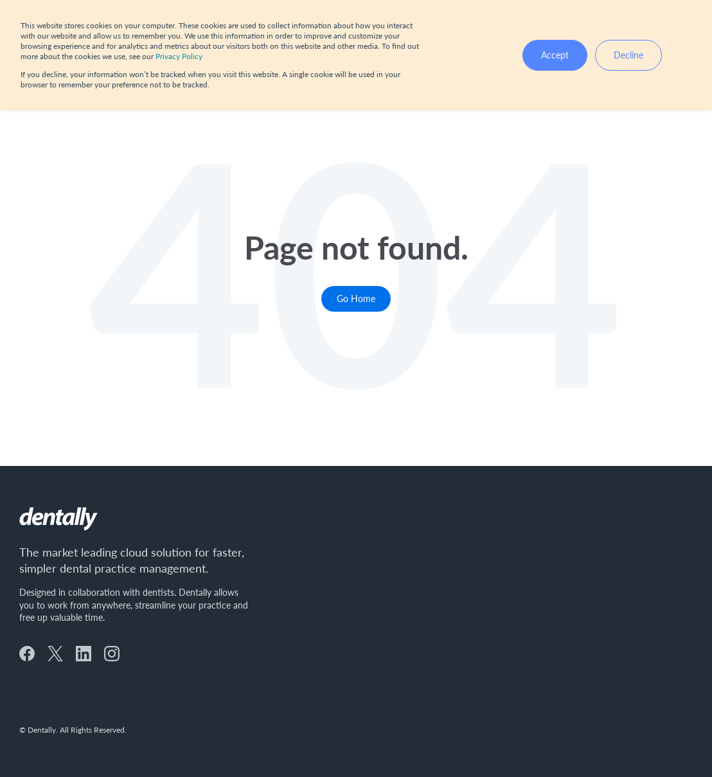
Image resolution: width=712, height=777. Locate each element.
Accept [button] (555, 54)
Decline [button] (628, 54)
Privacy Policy (179, 56)
